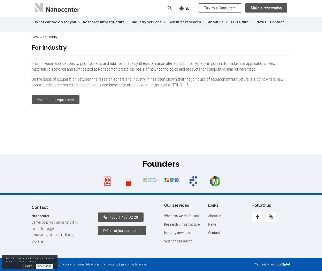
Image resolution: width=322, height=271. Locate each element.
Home (35, 37)
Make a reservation (266, 8)
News (261, 22)
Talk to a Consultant (220, 8)
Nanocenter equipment (55, 99)
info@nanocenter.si (122, 230)
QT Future (242, 22)
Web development (272, 264)
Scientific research (187, 22)
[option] (107, 181)
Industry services (149, 22)
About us (218, 22)
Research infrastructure (106, 22)
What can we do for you (57, 22)
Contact (277, 22)
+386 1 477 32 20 (121, 217)
